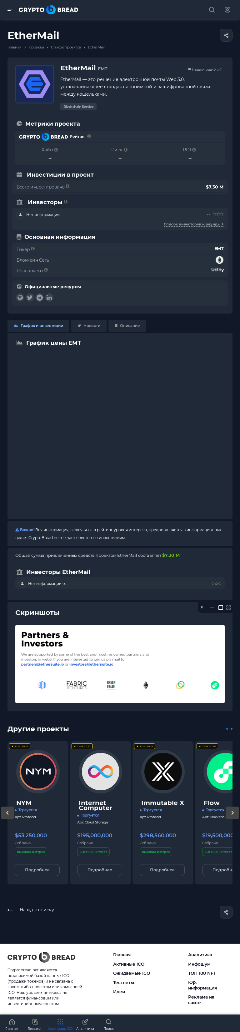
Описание (127, 325)
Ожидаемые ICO (131, 973)
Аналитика (200, 954)
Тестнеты (123, 982)
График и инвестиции (38, 325)
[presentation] (7, 819)
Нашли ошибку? (205, 69)
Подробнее (37, 869)
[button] (227, 729)
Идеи (119, 991)
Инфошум (199, 964)
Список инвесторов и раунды (193, 224)
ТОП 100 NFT (202, 973)
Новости (89, 325)
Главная (122, 954)
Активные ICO (128, 964)
